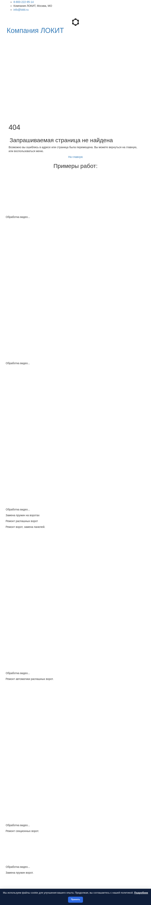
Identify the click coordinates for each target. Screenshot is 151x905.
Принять (75, 899)
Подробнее (141, 892)
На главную (75, 156)
